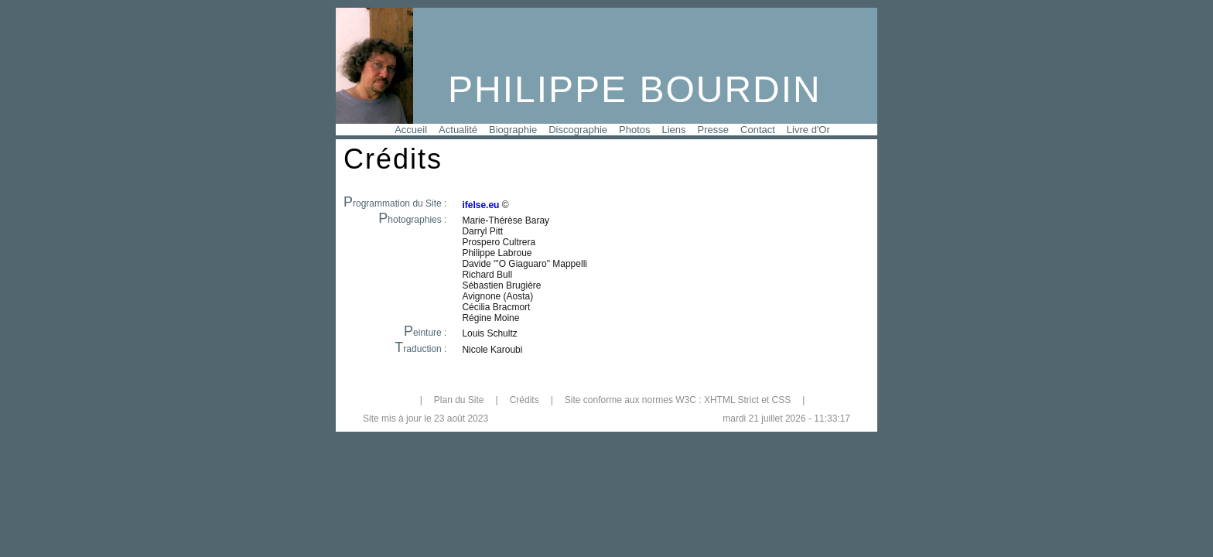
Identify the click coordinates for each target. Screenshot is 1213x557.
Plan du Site (459, 400)
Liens (674, 129)
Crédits (524, 400)
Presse (713, 129)
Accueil (411, 129)
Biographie (513, 129)
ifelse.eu (480, 205)
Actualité (458, 129)
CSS (781, 400)
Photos (634, 129)
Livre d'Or (808, 129)
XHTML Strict (731, 400)
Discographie (577, 129)
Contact (757, 129)
